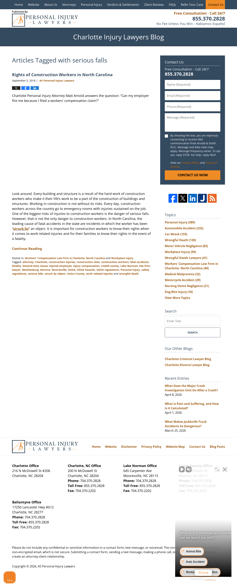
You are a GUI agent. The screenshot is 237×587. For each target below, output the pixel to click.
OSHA (71, 269)
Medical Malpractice (182, 274)
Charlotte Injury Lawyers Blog (45, 19)
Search (193, 332)
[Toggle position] (217, 469)
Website (33, 5)
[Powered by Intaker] (205, 579)
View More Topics (177, 298)
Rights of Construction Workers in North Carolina (62, 74)
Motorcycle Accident (183, 280)
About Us (50, 5)
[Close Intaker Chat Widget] (225, 469)
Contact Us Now (193, 175)
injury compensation (86, 266)
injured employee (60, 266)
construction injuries (62, 262)
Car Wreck (176, 234)
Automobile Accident (184, 228)
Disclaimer (129, 447)
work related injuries (99, 273)
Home (18, 5)
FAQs (172, 5)
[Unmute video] (171, 469)
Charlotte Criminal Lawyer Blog (188, 359)
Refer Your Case (192, 5)
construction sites (88, 262)
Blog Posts (217, 447)
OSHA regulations (107, 269)
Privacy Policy (190, 162)
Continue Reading (27, 248)
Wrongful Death (180, 240)
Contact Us (215, 5)
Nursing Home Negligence (187, 286)
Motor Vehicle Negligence (186, 246)
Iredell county (110, 266)
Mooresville (59, 269)
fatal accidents (139, 262)
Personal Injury (91, 5)
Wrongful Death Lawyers (186, 258)
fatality (16, 266)
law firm (144, 266)
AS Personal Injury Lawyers (56, 566)
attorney (28, 262)
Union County (76, 273)
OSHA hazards (86, 269)
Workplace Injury (122, 258)
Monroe (45, 269)
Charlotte (41, 262)
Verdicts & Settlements (123, 5)
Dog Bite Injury (179, 292)
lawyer (16, 269)
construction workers (115, 262)
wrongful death (129, 273)
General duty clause (35, 266)
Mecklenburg (30, 269)
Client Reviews (154, 5)
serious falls (35, 273)
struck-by (21, 228)
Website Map (175, 447)
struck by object (55, 273)
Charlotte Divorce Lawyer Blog (187, 365)
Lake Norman (129, 266)
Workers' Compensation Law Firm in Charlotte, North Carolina (65, 258)
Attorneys (69, 5)
